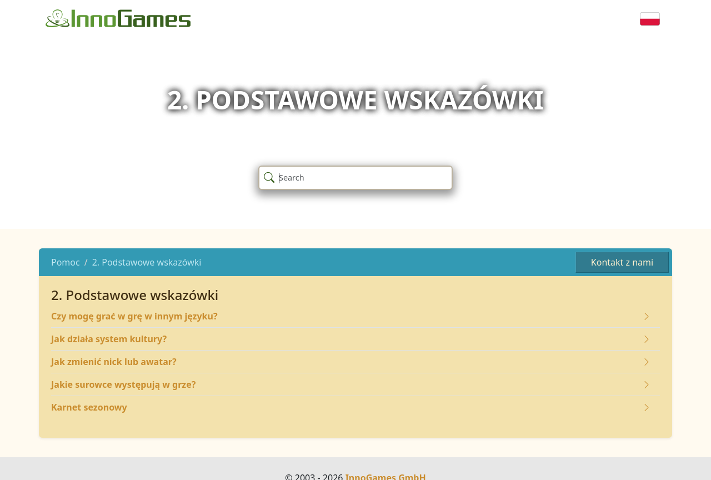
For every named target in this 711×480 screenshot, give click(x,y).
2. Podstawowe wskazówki (147, 262)
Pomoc (65, 262)
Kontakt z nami (622, 262)
